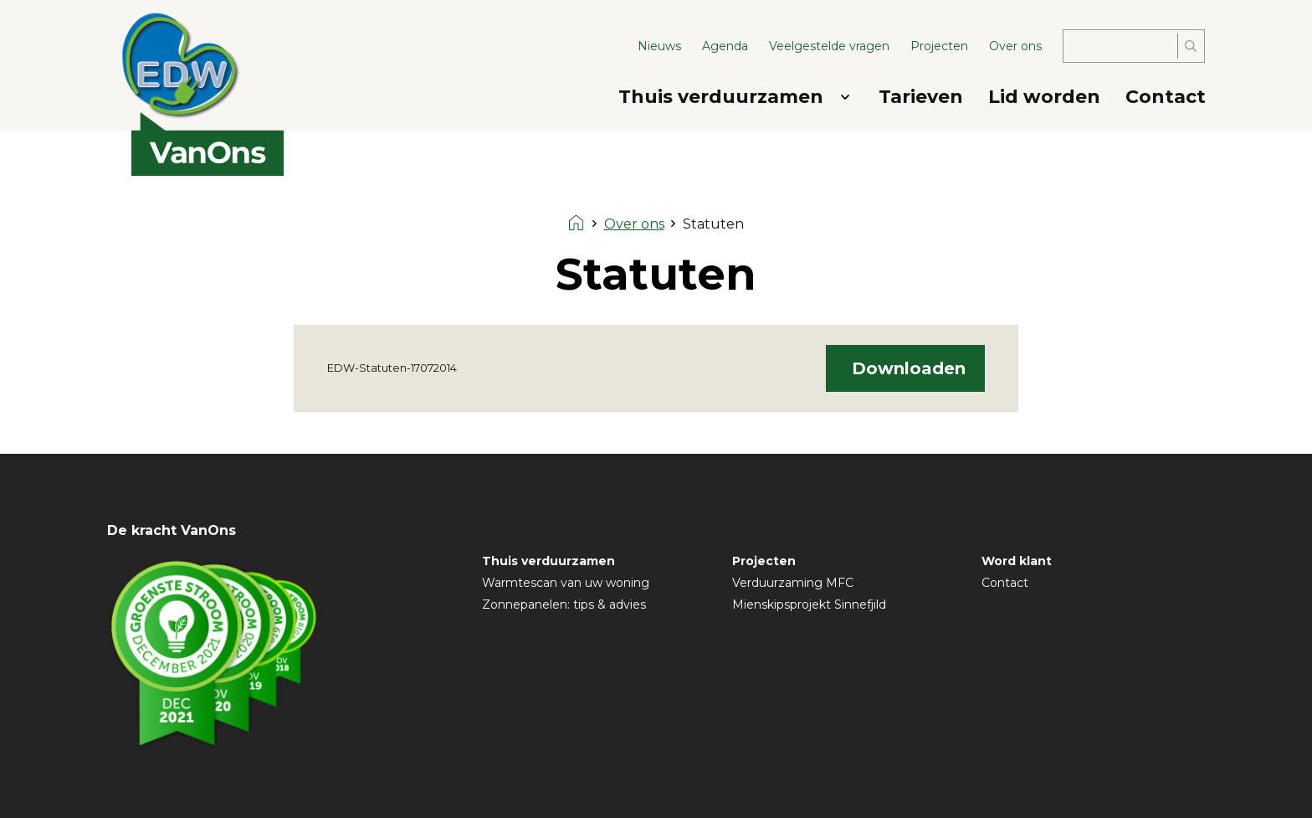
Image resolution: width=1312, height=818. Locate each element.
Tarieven (921, 96)
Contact (1165, 96)
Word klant (1016, 560)
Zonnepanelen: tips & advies (564, 604)
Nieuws (659, 46)
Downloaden (909, 368)
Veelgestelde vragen (829, 46)
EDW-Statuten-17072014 (392, 368)
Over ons (1015, 46)
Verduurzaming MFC (792, 582)
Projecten (939, 46)
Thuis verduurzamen (720, 96)
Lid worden (1044, 96)
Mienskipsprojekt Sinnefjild (809, 604)
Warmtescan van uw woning (565, 582)
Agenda (725, 46)
